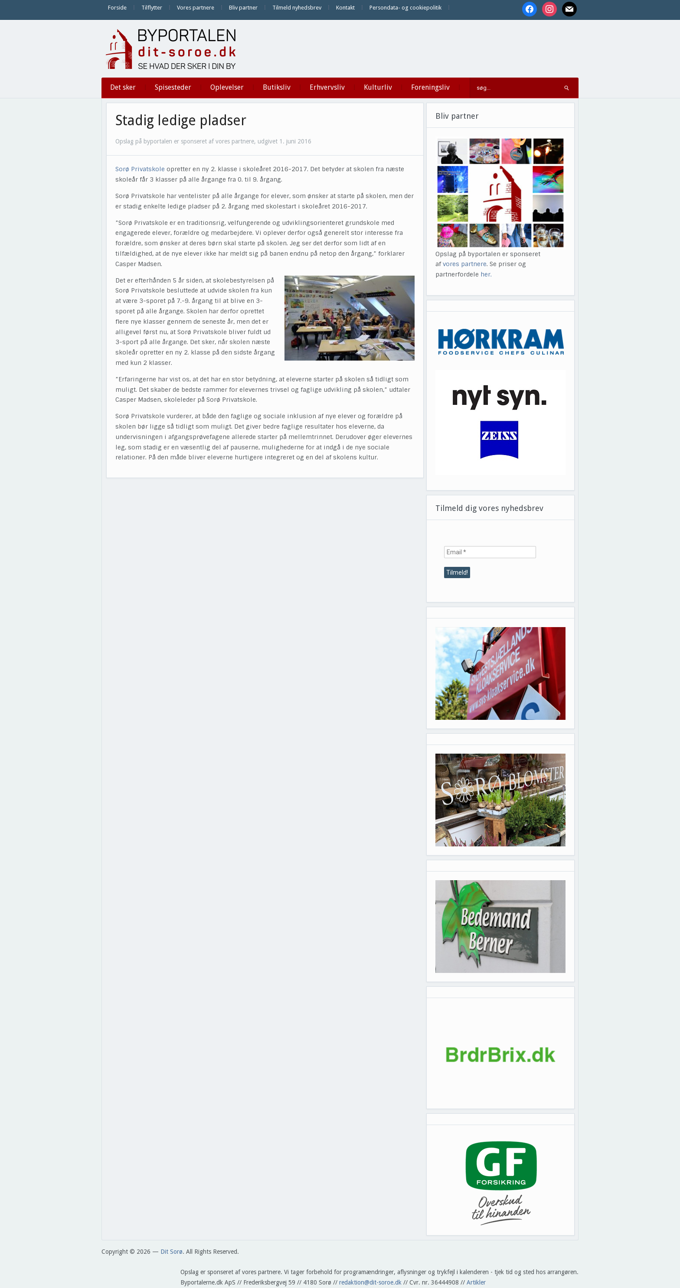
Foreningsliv (430, 87)
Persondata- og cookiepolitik (405, 7)
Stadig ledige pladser (180, 120)
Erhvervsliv (327, 87)
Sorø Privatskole (140, 169)
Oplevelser (227, 87)
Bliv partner (243, 7)
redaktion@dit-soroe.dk (370, 1282)
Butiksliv (277, 87)
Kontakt (345, 7)
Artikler (476, 1282)
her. (486, 274)
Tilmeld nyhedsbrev (296, 7)
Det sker (123, 87)
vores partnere (465, 264)
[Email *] (490, 552)
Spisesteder (173, 87)
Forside (117, 7)
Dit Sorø (171, 1251)
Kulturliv (378, 87)
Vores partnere (195, 7)
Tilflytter (151, 7)
